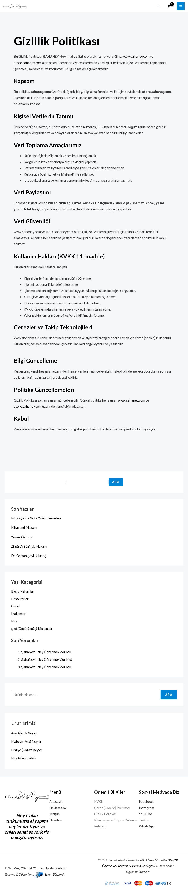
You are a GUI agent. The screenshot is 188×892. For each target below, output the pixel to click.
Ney (14, 621)
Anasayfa (56, 801)
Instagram (146, 807)
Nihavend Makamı (24, 527)
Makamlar (18, 613)
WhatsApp (147, 826)
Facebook (146, 801)
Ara (115, 482)
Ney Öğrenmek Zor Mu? (54, 652)
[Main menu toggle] (181, 6)
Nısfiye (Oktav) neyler (26, 750)
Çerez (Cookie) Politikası (112, 807)
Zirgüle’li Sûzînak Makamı (29, 546)
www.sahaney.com (135, 56)
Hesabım (55, 820)
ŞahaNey (28, 652)
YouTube (145, 814)
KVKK (98, 801)
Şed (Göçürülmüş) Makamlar (32, 628)
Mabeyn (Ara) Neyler (26, 741)
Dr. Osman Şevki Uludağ (28, 555)
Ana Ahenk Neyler (24, 733)
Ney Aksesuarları (23, 758)
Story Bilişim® (54, 874)
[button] (159, 6)
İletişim (54, 814)
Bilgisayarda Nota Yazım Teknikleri (36, 518)
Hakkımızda (57, 807)
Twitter (144, 820)
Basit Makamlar (22, 591)
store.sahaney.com (27, 63)
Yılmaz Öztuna (21, 537)
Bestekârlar (20, 598)
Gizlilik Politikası (105, 814)
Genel (15, 606)
